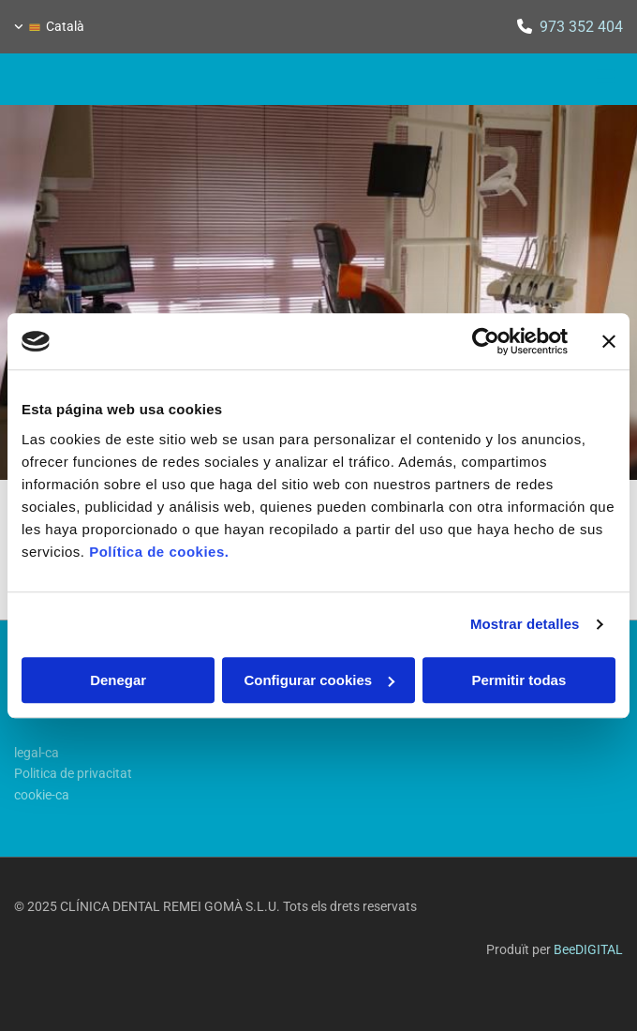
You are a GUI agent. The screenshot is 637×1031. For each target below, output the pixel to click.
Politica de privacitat (73, 773)
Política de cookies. (159, 552)
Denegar (118, 680)
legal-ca (36, 752)
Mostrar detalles (525, 624)
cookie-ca (41, 794)
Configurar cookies (319, 680)
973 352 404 (581, 27)
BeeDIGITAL (588, 949)
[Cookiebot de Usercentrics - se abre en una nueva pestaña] (486, 341)
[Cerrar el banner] (608, 341)
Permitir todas (518, 680)
